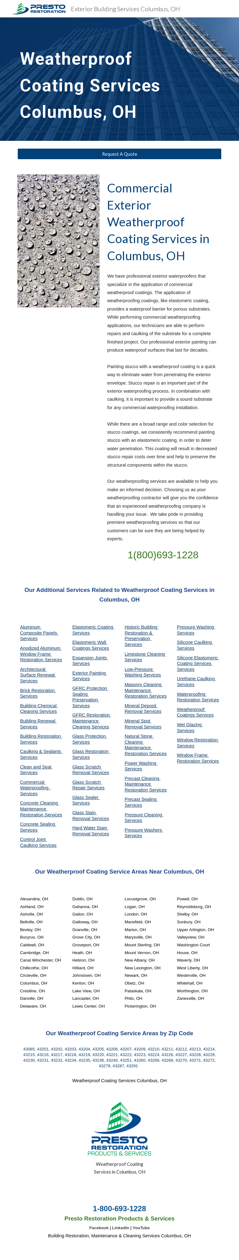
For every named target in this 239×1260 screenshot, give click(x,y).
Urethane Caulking (196, 678)
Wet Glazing (190, 724)
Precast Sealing (141, 799)
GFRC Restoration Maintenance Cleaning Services (91, 721)
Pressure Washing (196, 627)
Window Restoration (198, 739)
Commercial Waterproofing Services (35, 788)
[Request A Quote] (119, 154)
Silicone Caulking (195, 642)
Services (133, 659)
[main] (93, 79)
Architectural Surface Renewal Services (38, 675)
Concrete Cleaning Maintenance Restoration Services (41, 809)
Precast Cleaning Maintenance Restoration (142, 784)
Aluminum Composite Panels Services (39, 633)
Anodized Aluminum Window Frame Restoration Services (41, 654)
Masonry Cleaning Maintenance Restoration (143, 690)
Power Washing (140, 763)
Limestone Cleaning (144, 654)
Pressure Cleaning (143, 814)
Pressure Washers (143, 830)
